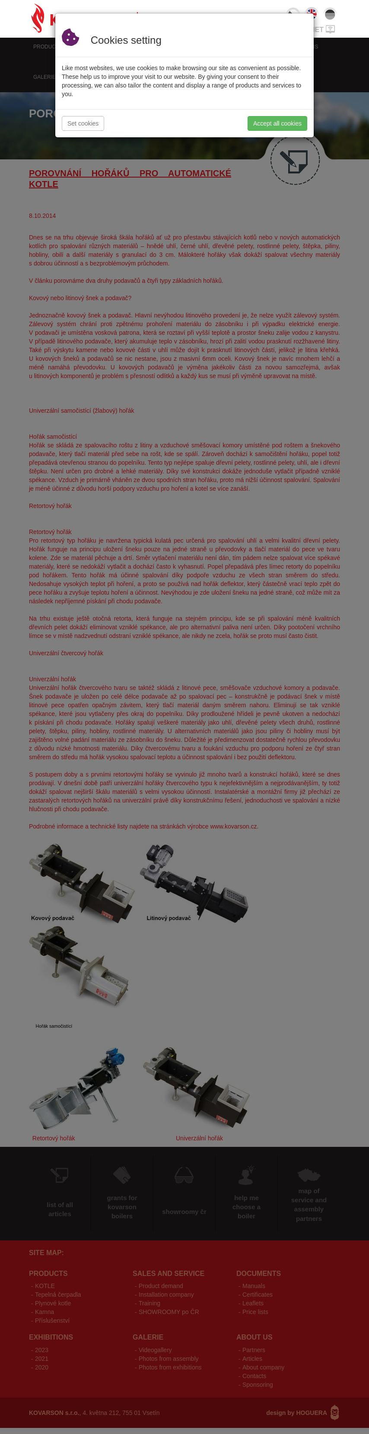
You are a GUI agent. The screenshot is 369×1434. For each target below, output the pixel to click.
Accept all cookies (277, 123)
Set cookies (83, 123)
